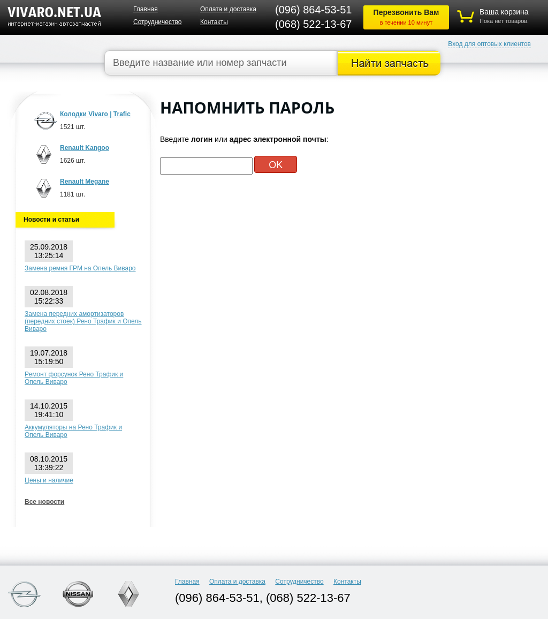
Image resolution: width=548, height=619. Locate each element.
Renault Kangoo (84, 148)
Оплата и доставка (228, 9)
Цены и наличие (49, 480)
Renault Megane (84, 181)
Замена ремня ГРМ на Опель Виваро (80, 268)
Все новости (44, 501)
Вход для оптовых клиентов (489, 44)
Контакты (214, 22)
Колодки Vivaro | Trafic (95, 114)
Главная (145, 9)
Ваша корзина (504, 11)
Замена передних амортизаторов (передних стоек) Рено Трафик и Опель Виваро (83, 321)
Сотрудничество (157, 22)
